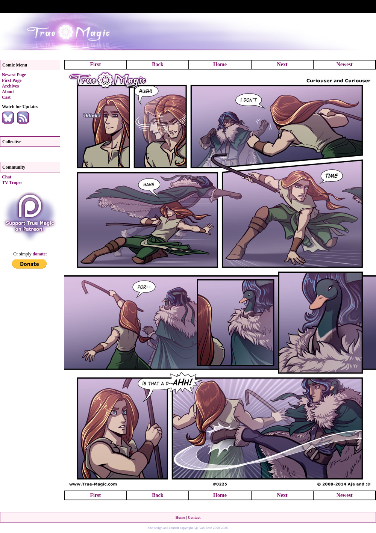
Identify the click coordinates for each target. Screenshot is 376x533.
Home (220, 64)
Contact (194, 517)
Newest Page (14, 74)
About (8, 91)
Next (282, 64)
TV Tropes (12, 182)
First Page (11, 80)
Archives (10, 86)
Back (157, 64)
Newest (345, 64)
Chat (6, 177)
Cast (6, 97)
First (95, 64)
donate (39, 254)
